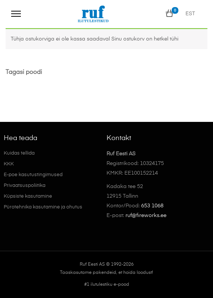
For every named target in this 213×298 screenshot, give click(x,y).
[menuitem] (190, 14)
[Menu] (16, 14)
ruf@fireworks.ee (145, 215)
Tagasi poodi (24, 72)
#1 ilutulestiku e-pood (106, 284)
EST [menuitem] (190, 14)
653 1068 (152, 205)
